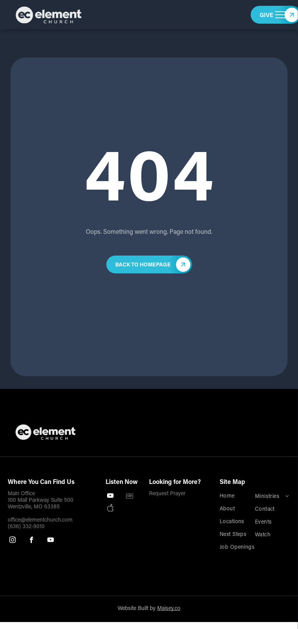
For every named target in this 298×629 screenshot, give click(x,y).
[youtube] (50, 541)
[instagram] (12, 541)
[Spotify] (129, 497)
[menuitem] (245, 496)
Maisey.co (168, 609)
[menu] (281, 15)
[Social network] (110, 508)
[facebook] (31, 541)
